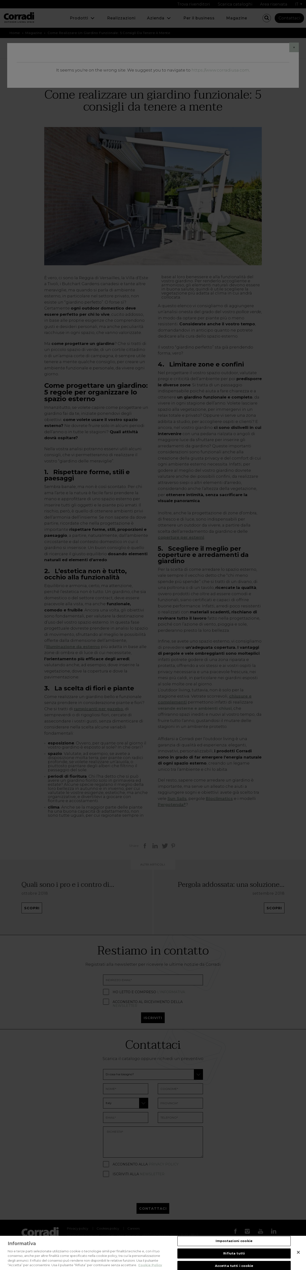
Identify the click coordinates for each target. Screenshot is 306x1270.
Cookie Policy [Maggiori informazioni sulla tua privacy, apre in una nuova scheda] (150, 1265)
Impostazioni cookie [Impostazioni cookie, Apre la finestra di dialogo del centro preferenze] (234, 1241)
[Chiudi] (298, 1252)
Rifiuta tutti (234, 1253)
